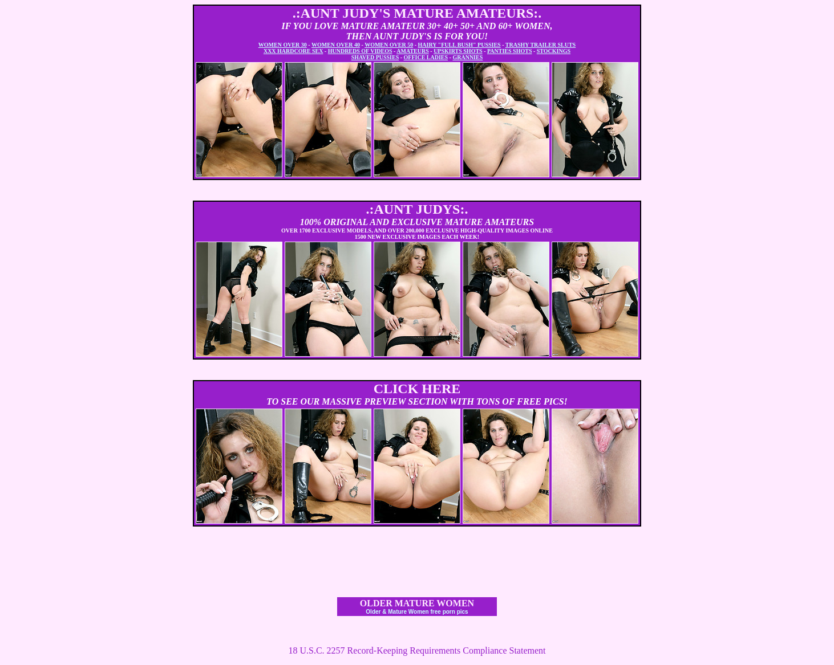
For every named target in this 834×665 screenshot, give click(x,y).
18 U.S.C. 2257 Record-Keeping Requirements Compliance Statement (416, 650)
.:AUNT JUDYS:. (417, 209)
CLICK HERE (417, 388)
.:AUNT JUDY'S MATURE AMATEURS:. (417, 13)
